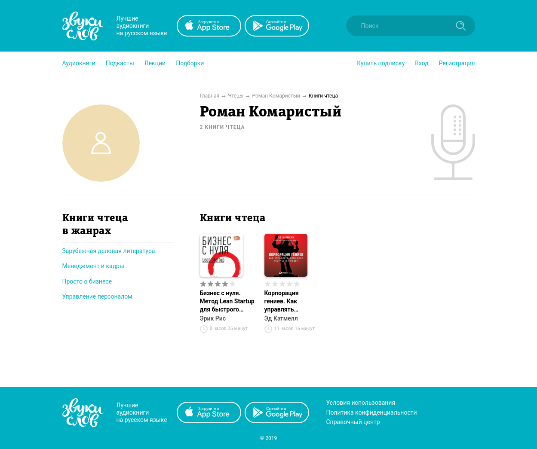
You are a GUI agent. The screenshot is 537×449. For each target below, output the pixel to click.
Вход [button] (421, 63)
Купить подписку (381, 63)
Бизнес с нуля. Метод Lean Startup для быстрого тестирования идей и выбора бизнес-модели (227, 302)
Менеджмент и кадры (93, 266)
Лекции (155, 63)
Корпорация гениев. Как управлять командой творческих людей (290, 302)
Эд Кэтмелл (281, 318)
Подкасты (120, 63)
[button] (78, 63)
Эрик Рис (213, 318)
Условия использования (361, 402)
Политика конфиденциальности (371, 412)
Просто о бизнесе (87, 281)
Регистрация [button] (457, 63)
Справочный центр (353, 421)
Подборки (190, 63)
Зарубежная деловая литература (108, 250)
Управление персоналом (97, 296)
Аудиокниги (78, 63)
